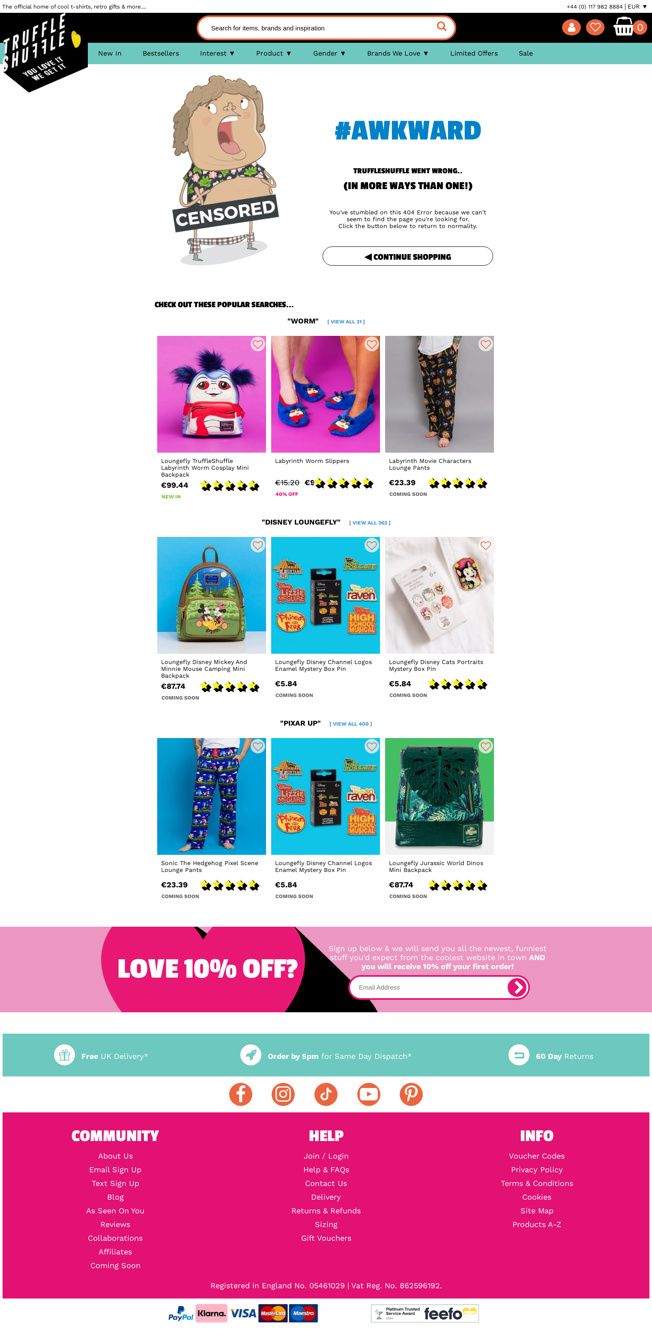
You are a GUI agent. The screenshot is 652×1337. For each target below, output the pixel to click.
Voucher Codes (537, 1156)
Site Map (536, 1211)
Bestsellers (161, 53)
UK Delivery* (101, 1056)
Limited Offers (474, 53)
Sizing (326, 1224)
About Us (115, 1156)
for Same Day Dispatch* (326, 1056)
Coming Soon (115, 1265)
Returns (550, 1056)
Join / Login (326, 1156)
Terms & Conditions (537, 1183)
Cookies (536, 1197)
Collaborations (115, 1238)
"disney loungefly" (326, 522)
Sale (526, 53)
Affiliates (115, 1252)
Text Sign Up (115, 1183)
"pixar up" (326, 723)
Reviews (115, 1224)
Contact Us (326, 1183)
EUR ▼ (638, 6)
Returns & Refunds (326, 1211)
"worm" (326, 321)
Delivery (326, 1197)
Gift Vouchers (326, 1238)
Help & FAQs (326, 1170)
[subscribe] (517, 987)
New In (110, 53)
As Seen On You (115, 1211)
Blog (115, 1197)
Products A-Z (536, 1224)
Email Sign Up (115, 1170)
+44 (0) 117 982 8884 (595, 6)
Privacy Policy (537, 1170)
